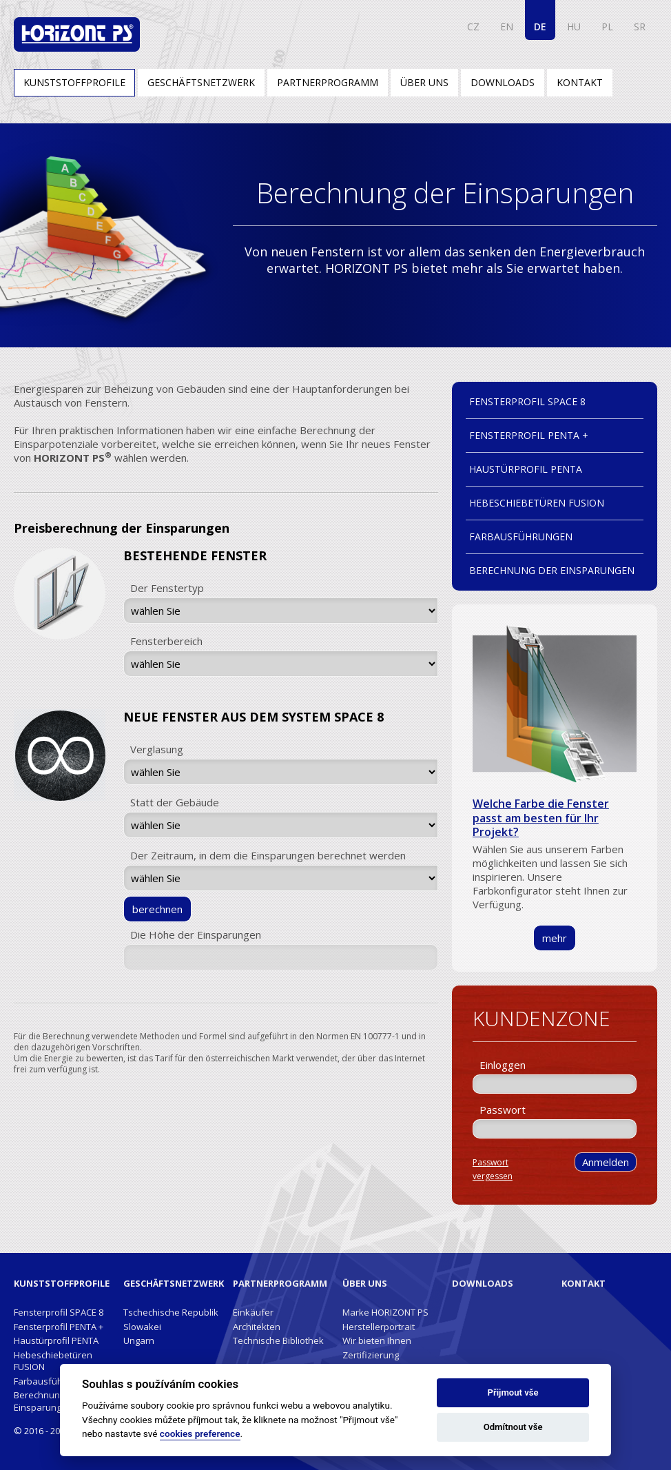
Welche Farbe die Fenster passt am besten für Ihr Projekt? (541, 817)
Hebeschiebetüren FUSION (536, 502)
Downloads (503, 82)
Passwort (502, 1109)
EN (506, 26)
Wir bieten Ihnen (376, 1340)
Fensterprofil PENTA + (528, 435)
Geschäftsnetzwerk (201, 82)
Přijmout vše (513, 1392)
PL (607, 26)
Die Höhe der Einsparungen (195, 934)
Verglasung (156, 749)
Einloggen (502, 1065)
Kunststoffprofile (74, 82)
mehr (554, 938)
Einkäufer (253, 1312)
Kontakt (580, 82)
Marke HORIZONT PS (385, 1312)
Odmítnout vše (513, 1427)
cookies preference (200, 1433)
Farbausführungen (520, 536)
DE (540, 26)
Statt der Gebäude (174, 802)
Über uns (424, 82)
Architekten (256, 1326)
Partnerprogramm (327, 82)
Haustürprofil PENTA (525, 469)
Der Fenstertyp (167, 588)
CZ (473, 26)
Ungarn (138, 1340)
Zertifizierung (370, 1355)
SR (640, 26)
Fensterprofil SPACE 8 (527, 401)
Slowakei (142, 1326)
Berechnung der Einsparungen (551, 570)
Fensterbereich (166, 641)
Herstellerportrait (378, 1326)
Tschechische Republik (170, 1312)
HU (574, 26)
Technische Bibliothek (278, 1340)
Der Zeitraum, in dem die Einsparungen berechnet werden (268, 855)
